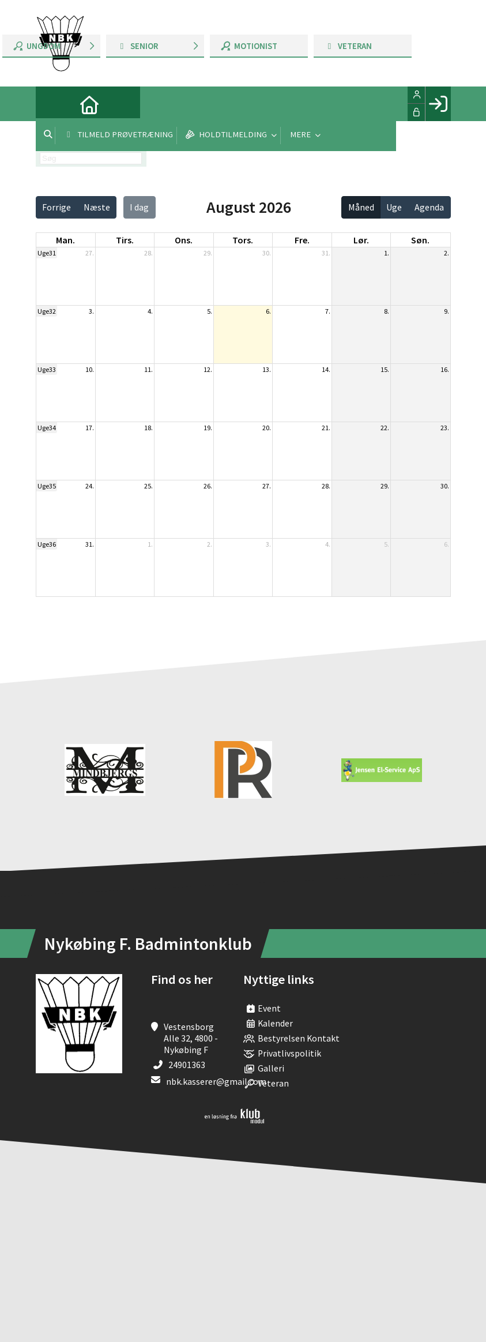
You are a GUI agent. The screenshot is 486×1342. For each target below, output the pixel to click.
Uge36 (46, 544)
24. (89, 486)
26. (208, 486)
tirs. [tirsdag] (125, 240)
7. (327, 311)
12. (208, 369)
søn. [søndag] (420, 240)
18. (148, 427)
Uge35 (46, 486)
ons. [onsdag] (184, 240)
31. (326, 253)
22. (384, 427)
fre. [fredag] (302, 240)
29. (208, 253)
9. (446, 311)
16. (444, 369)
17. (89, 427)
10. (89, 369)
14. (326, 369)
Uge (394, 207)
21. (326, 427)
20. (266, 427)
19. (208, 427)
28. (148, 253)
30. (266, 253)
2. (446, 253)
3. (91, 311)
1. (386, 253)
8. (386, 311)
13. (266, 369)
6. (268, 311)
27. (89, 253)
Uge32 (46, 311)
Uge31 (46, 253)
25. (148, 486)
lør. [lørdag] (361, 240)
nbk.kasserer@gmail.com (216, 1081)
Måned (361, 207)
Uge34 (46, 427)
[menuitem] (53, 104)
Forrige (56, 207)
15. (384, 369)
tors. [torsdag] (242, 240)
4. (150, 311)
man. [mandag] (65, 240)
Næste (97, 207)
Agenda (429, 207)
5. (209, 311)
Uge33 (46, 369)
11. (148, 369)
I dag (139, 207)
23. (444, 427)
